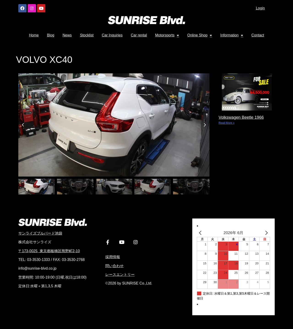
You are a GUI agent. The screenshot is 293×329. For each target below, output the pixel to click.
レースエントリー (120, 276)
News (67, 35)
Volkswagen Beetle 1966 (241, 117)
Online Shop (199, 35)
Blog (50, 35)
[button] (23, 125)
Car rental (139, 35)
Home (34, 35)
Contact (257, 35)
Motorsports (167, 35)
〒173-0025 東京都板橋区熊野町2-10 (49, 251)
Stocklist (87, 35)
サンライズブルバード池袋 (40, 233)
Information (231, 35)
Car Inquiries (112, 35)
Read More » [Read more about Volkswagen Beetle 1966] (226, 122)
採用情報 (112, 258)
